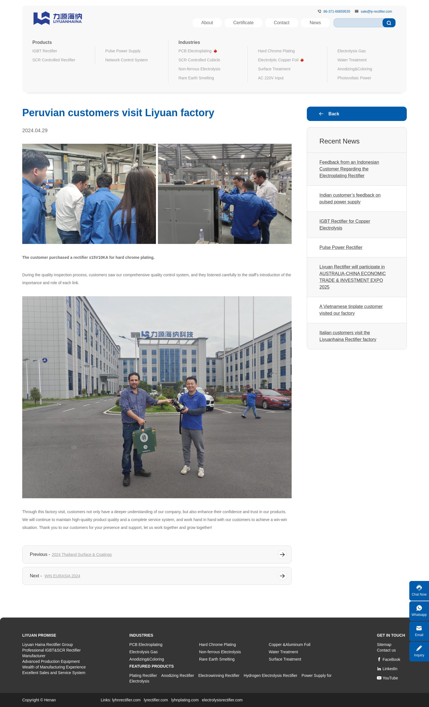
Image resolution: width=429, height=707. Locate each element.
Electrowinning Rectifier (218, 675)
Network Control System (126, 60)
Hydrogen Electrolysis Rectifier (271, 675)
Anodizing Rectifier (177, 675)
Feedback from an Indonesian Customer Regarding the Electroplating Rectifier (349, 169)
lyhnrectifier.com (126, 700)
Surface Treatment (274, 69)
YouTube (387, 678)
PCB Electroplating (195, 51)
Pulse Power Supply (122, 51)
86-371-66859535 (336, 12)
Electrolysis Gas (352, 51)
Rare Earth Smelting (196, 78)
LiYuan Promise (39, 635)
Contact (281, 22)
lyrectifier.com (156, 700)
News (315, 22)
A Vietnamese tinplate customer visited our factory (351, 310)
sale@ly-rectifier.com (376, 12)
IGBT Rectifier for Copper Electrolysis (344, 224)
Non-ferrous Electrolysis (199, 69)
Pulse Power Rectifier (341, 247)
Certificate (243, 22)
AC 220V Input (270, 78)
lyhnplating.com (184, 700)
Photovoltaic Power (354, 78)
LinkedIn (387, 668)
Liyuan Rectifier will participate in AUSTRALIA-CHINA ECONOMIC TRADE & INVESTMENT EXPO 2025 (352, 276)
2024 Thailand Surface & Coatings (82, 554)
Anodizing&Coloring (355, 69)
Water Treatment (352, 60)
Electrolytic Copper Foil (278, 60)
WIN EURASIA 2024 (62, 576)
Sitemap (384, 644)
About (207, 22)
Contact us (386, 650)
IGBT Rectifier (44, 51)
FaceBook (388, 659)
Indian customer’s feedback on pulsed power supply (350, 198)
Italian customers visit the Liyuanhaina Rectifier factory (347, 336)
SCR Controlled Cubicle (199, 60)
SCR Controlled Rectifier (53, 60)
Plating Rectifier (143, 675)
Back (328, 113)
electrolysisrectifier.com (222, 700)
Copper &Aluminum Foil (289, 644)
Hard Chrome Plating (276, 51)
